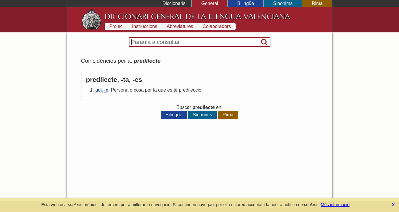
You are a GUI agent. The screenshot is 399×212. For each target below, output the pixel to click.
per (148, 89)
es (169, 89)
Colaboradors (217, 26)
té (176, 89)
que (162, 89)
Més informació (335, 204)
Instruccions (144, 26)
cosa (139, 89)
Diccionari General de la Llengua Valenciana (197, 16)
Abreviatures (180, 26)
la (155, 89)
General (209, 3)
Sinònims (283, 3)
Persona (120, 89)
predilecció (190, 89)
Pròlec (116, 26)
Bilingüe (245, 3)
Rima (317, 3)
